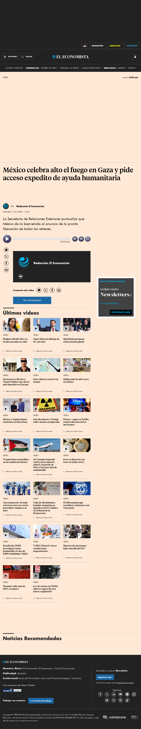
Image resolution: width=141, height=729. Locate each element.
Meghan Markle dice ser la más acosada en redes (15, 340)
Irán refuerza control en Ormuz (46, 380)
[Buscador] (26, 57)
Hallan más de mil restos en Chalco (76, 380)
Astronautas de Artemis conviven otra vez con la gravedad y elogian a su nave (15, 506)
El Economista (30, 668)
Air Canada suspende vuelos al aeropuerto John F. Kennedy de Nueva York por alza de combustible (45, 465)
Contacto (76, 678)
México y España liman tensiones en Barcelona (15, 420)
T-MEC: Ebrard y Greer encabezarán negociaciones (45, 548)
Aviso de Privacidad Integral (55, 678)
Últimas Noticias (14, 68)
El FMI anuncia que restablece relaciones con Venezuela (76, 505)
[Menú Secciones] (9, 57)
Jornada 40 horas (69, 68)
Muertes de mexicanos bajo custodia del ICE (75, 547)
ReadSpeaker (65, 241)
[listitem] (7, 239)
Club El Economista (65, 668)
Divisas (131, 68)
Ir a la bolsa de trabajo (40, 701)
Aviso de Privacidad (29, 678)
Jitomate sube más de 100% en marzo (14, 587)
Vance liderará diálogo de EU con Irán (46, 340)
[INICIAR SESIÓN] (135, 57)
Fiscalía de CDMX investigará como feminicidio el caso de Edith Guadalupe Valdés (15, 549)
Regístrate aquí (105, 677)
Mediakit (21, 673)
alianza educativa (91, 68)
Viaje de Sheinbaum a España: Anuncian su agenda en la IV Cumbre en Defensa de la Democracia (45, 508)
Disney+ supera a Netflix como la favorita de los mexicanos (76, 422)
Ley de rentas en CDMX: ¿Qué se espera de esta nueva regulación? (46, 589)
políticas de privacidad (125, 683)
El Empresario (46, 668)
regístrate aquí (120, 312)
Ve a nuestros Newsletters (109, 303)
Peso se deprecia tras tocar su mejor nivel (74, 460)
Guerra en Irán (49, 68)
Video (5, 77)
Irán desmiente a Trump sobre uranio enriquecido (46, 420)
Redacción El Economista (30, 206)
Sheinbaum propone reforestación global (74, 340)
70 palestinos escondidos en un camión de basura (16, 460)
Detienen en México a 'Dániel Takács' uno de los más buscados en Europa (16, 382)
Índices (121, 68)
